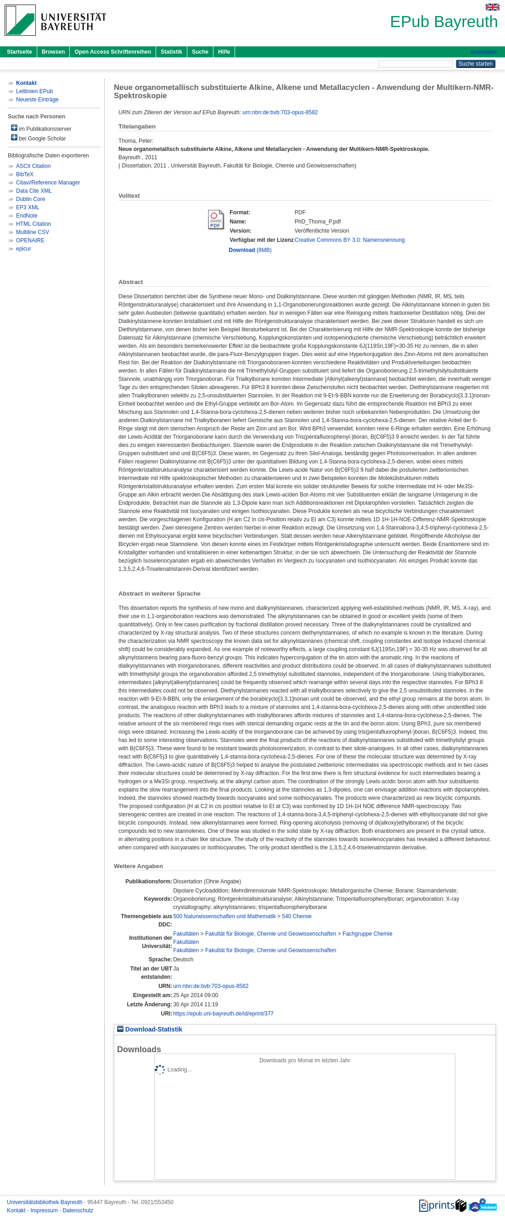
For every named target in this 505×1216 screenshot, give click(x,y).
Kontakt (17, 1210)
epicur (23, 248)
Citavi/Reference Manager (48, 182)
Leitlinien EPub (34, 91)
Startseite (19, 52)
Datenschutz (77, 1210)
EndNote (27, 215)
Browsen (53, 52)
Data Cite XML (34, 191)
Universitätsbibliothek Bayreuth (45, 1202)
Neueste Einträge (37, 99)
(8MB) (250, 250)
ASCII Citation (33, 166)
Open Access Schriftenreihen (112, 52)
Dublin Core (30, 199)
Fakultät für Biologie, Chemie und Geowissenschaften (271, 934)
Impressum (44, 1210)
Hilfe (224, 52)
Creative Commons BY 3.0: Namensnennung (350, 240)
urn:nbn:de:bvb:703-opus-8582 (280, 112)
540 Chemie (297, 916)
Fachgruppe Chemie (367, 934)
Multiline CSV (32, 232)
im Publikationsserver (41, 128)
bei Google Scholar (38, 138)
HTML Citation (33, 224)
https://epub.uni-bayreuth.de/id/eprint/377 (223, 1013)
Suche (200, 52)
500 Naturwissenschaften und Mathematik (224, 916)
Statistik (171, 52)
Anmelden (483, 52)
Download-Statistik (149, 1029)
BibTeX (25, 174)
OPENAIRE (30, 240)
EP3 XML (27, 207)
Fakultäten (186, 934)
